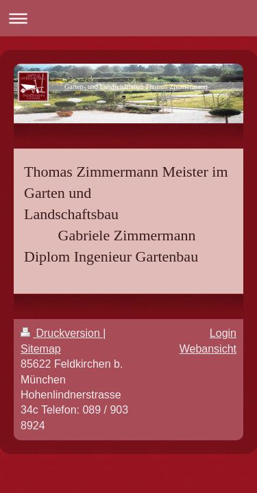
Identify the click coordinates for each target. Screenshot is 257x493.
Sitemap (41, 349)
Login (223, 333)
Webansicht (208, 349)
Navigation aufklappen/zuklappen (128, 18)
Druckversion (62, 333)
